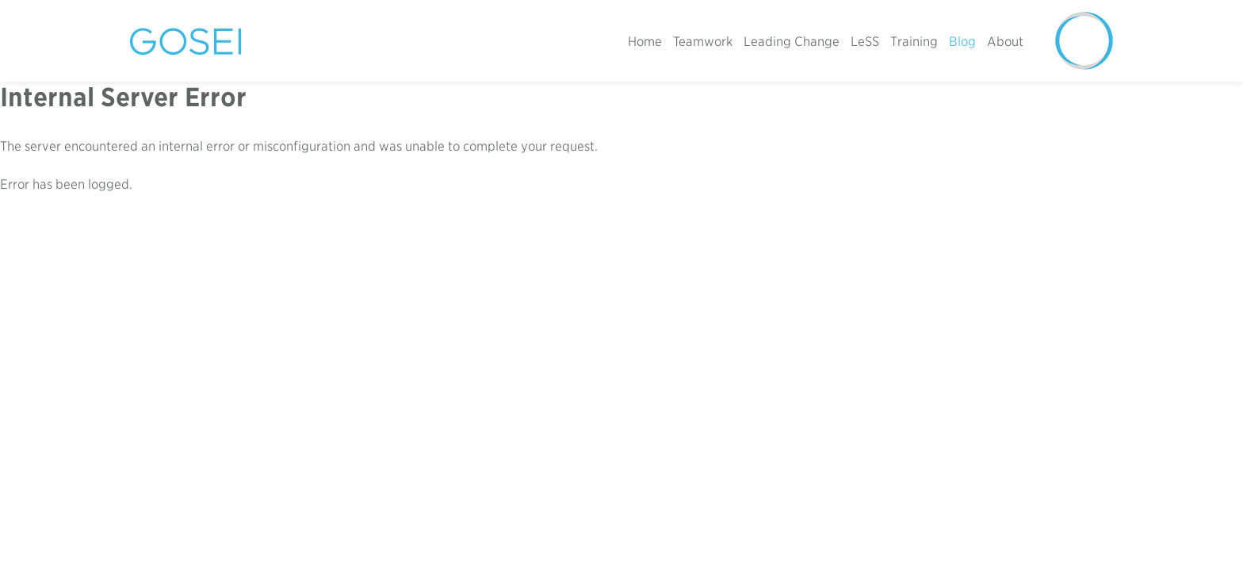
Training (914, 41)
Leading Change (792, 41)
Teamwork (702, 41)
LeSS (865, 41)
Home (645, 41)
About (1005, 41)
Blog (962, 41)
